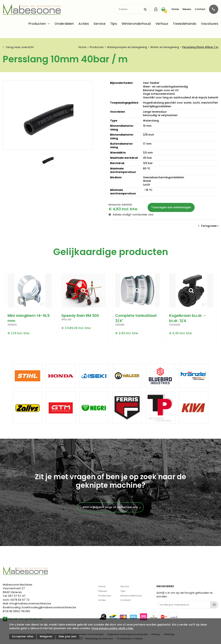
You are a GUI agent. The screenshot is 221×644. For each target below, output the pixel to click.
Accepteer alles (22, 636)
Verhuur (161, 23)
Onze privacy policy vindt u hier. (112, 628)
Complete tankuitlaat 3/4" (136, 318)
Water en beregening (164, 47)
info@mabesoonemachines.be (30, 603)
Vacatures (209, 23)
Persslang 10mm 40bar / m (200, 47)
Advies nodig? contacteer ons (133, 214)
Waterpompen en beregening (127, 47)
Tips (113, 23)
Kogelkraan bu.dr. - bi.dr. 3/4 (187, 318)
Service (100, 23)
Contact (200, 9)
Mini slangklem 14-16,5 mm (29, 318)
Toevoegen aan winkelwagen (171, 207)
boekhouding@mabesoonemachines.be (49, 607)
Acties (83, 23)
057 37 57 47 (16, 596)
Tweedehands (184, 23)
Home (175, 9)
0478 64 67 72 (20, 600)
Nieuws (186, 9)
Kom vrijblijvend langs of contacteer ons (110, 507)
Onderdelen (64, 23)
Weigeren (46, 636)
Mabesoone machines (25, 571)
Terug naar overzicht (20, 47)
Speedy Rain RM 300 (80, 315)
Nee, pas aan (67, 636)
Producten (37, 23)
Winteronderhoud (136, 23)
